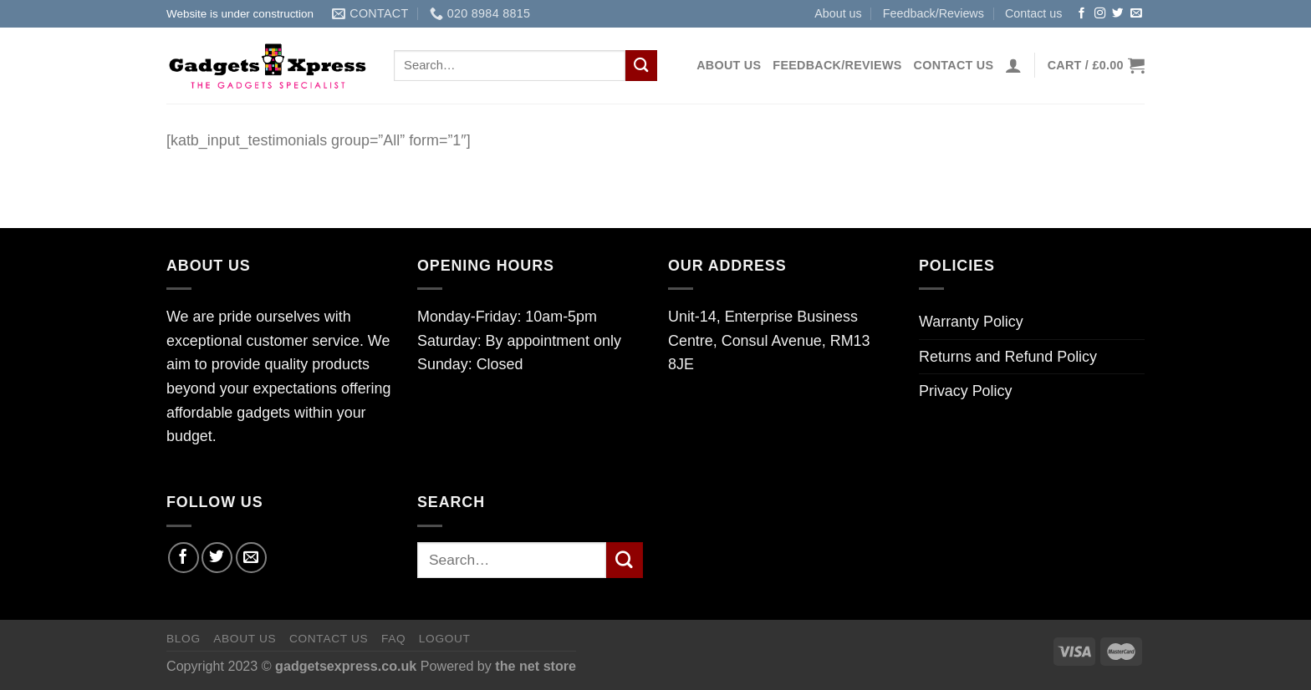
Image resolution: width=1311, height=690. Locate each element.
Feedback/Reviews (933, 13)
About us (838, 13)
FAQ (393, 638)
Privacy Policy (965, 391)
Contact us (1034, 13)
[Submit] (641, 65)
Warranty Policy (971, 321)
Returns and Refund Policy (1008, 356)
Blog (183, 638)
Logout (445, 638)
